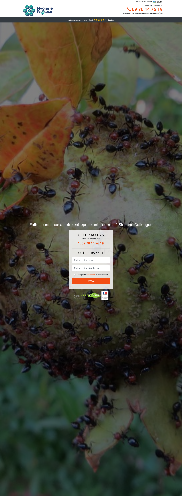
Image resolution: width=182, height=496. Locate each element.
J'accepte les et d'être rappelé (92, 275)
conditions (91, 275)
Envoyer (91, 280)
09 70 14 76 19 (145, 9)
